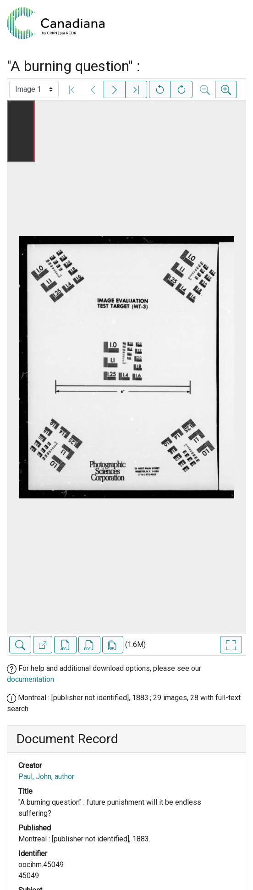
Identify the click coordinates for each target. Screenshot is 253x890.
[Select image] (34, 89)
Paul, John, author (46, 776)
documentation (30, 679)
